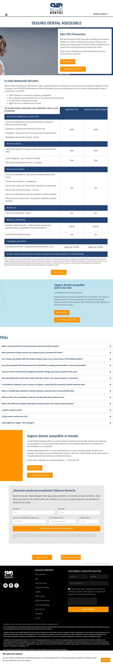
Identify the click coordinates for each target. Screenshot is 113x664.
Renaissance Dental (104, 570)
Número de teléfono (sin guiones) (26, 525)
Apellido (61, 516)
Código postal (84, 525)
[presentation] (82, 608)
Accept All (103, 659)
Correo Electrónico (56, 525)
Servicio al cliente (101, 14)
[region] (56, 657)
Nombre (16, 516)
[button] (6, 15)
